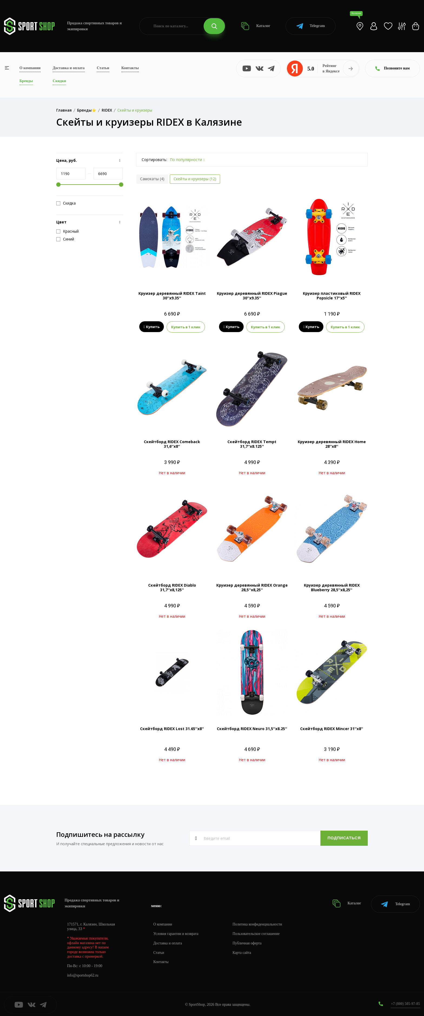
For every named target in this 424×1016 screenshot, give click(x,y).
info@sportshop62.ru (83, 974)
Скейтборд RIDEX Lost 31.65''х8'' (172, 728)
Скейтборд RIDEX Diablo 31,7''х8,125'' (172, 587)
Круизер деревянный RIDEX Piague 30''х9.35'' (252, 295)
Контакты (130, 68)
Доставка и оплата (69, 68)
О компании (30, 68)
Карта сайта (243, 951)
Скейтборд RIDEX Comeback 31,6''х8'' (172, 444)
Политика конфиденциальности (259, 923)
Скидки (59, 81)
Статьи (103, 68)
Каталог (255, 26)
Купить (152, 327)
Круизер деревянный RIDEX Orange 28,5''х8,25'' (252, 587)
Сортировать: (154, 159)
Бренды (26, 81)
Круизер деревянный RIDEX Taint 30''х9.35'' (172, 295)
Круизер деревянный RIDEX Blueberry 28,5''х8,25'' (332, 587)
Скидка (66, 203)
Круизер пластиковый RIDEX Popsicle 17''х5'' (331, 295)
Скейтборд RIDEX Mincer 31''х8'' (331, 728)
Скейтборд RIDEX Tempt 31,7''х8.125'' (251, 444)
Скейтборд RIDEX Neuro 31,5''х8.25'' (252, 728)
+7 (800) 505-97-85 (405, 1002)
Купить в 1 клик (185, 327)
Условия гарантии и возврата (176, 932)
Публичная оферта (249, 942)
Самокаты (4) (152, 178)
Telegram (310, 26)
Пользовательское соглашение (258, 932)
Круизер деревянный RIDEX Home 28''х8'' (332, 444)
